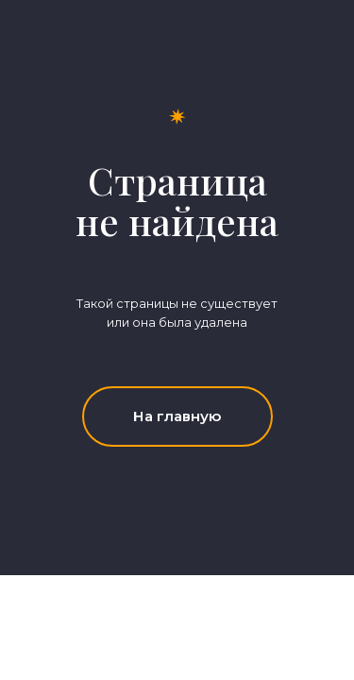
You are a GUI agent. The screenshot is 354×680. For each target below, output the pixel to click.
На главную (177, 416)
